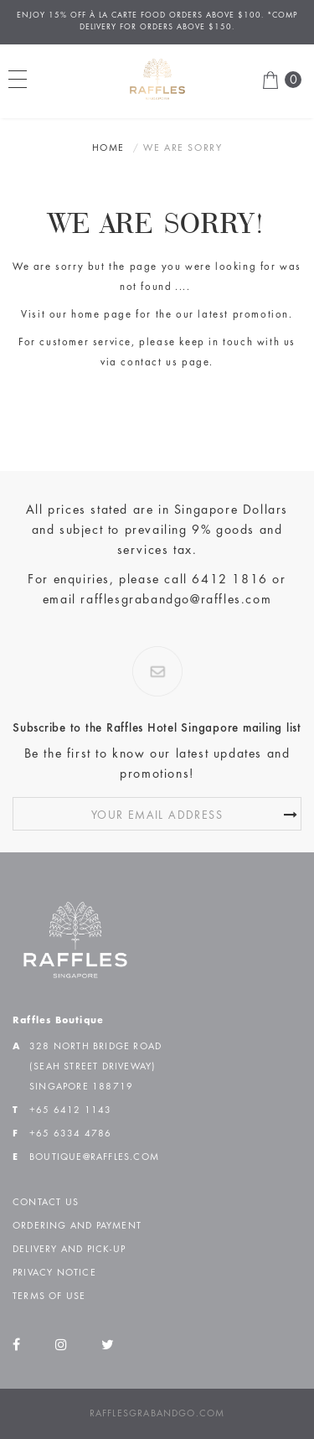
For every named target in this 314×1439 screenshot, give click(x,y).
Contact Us (46, 1203)
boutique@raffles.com (94, 1157)
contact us (149, 363)
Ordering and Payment (77, 1226)
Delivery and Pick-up (69, 1250)
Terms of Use (49, 1296)
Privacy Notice (54, 1273)
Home (108, 148)
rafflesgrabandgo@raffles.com (175, 600)
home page (101, 315)
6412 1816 (229, 580)
